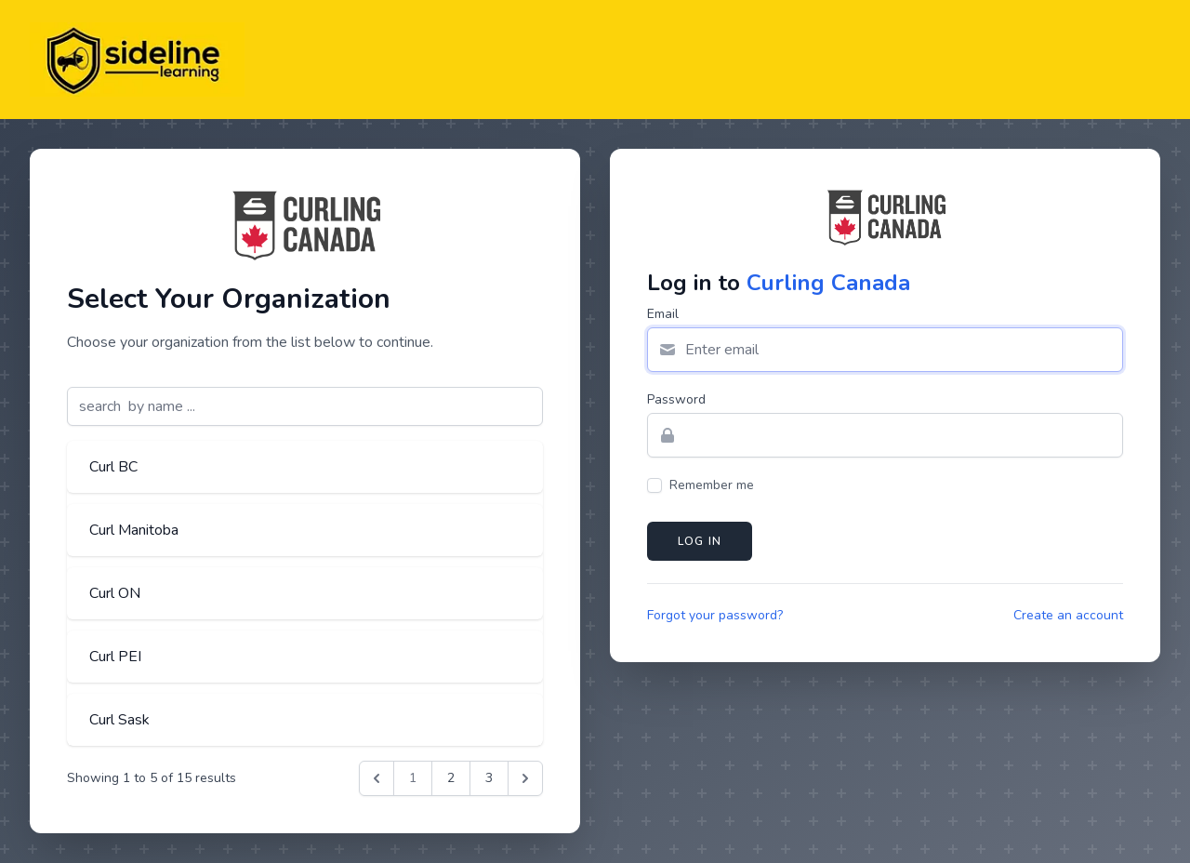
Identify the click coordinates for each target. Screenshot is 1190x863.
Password (676, 399)
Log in (699, 541)
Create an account (1068, 615)
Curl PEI (115, 656)
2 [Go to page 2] (451, 778)
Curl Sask (119, 720)
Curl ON (114, 593)
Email (663, 314)
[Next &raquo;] (525, 778)
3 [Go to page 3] (489, 778)
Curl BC (113, 467)
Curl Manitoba (133, 530)
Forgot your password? (715, 615)
